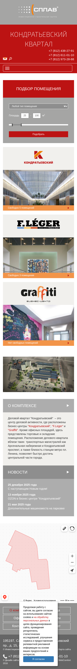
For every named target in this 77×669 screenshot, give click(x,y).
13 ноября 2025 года (21, 494)
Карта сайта (65, 649)
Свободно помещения (21, 275)
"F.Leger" (57, 426)
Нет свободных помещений (23, 342)
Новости (17, 472)
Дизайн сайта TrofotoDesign (19, 660)
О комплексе (19, 610)
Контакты (19, 626)
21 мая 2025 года (19, 504)
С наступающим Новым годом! (27, 488)
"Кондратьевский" (39, 426)
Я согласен (38, 659)
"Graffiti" (13, 430)
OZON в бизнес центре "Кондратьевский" (34, 498)
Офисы (19, 618)
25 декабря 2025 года (22, 484)
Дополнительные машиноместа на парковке (36, 508)
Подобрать (38, 134)
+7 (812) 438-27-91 (61, 50)
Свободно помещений (21, 207)
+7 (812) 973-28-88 (61, 59)
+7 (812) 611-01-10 (61, 55)
